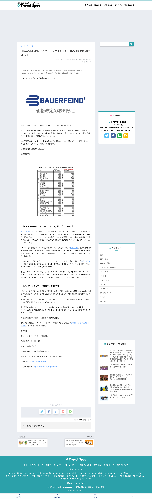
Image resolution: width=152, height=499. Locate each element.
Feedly (119, 139)
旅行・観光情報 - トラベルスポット (65, 477)
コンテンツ (104, 290)
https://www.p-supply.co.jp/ (36, 361)
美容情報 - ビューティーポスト (132, 474)
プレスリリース (106, 294)
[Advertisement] (76, 25)
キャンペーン (105, 281)
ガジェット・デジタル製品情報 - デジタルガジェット (128, 477)
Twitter (107, 139)
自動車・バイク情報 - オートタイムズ (93, 477)
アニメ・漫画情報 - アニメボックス (22, 474)
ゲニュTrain (74, 248)
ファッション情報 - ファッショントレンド (104, 474)
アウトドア (87, 420)
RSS (126, 139)
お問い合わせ (108, 5)
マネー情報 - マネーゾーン (41, 477)
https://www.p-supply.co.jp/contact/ (46, 367)
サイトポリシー (72, 466)
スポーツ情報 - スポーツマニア (18, 477)
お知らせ (103, 303)
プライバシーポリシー (55, 466)
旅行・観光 (104, 259)
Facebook (113, 139)
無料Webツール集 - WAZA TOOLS (60, 488)
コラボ (102, 285)
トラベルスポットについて (92, 5)
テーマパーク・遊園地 (108, 268)
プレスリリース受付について (124, 5)
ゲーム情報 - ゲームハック (77, 474)
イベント (103, 277)
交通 (101, 255)
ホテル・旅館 (105, 263)
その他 (102, 298)
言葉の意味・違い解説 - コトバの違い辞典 (90, 488)
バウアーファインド (28, 231)
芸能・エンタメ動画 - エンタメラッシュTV (77, 479)
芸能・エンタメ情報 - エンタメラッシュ (51, 474)
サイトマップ (123, 466)
